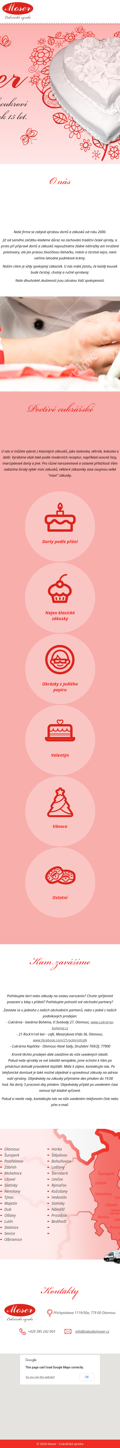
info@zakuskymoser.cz (92, 1331)
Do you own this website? (40, 1377)
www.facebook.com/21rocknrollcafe (60, 1040)
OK (87, 1377)
